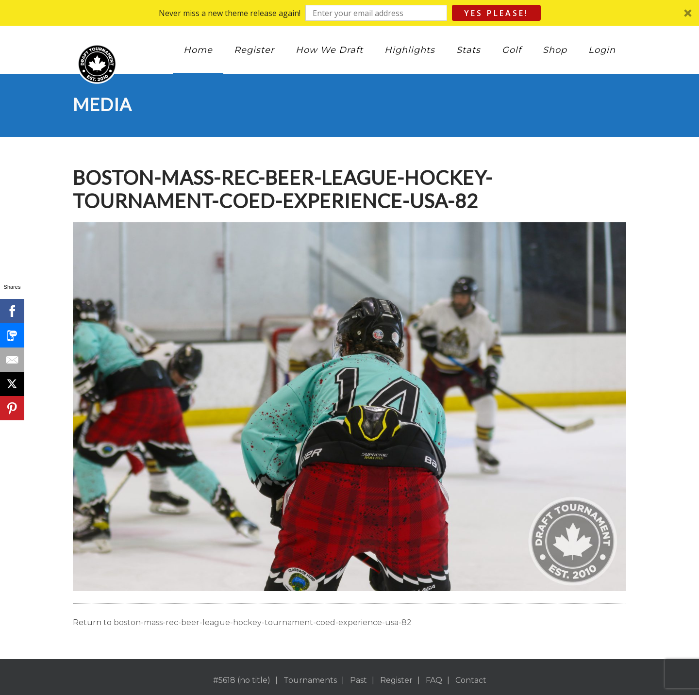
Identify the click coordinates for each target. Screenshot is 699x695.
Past (358, 680)
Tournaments (310, 680)
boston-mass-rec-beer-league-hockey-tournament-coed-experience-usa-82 (263, 622)
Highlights (409, 50)
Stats (468, 50)
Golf (511, 50)
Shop (555, 50)
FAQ (434, 680)
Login (602, 50)
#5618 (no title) (241, 680)
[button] (349, 13)
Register (254, 50)
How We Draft (329, 50)
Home (198, 50)
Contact (470, 680)
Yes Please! (496, 13)
